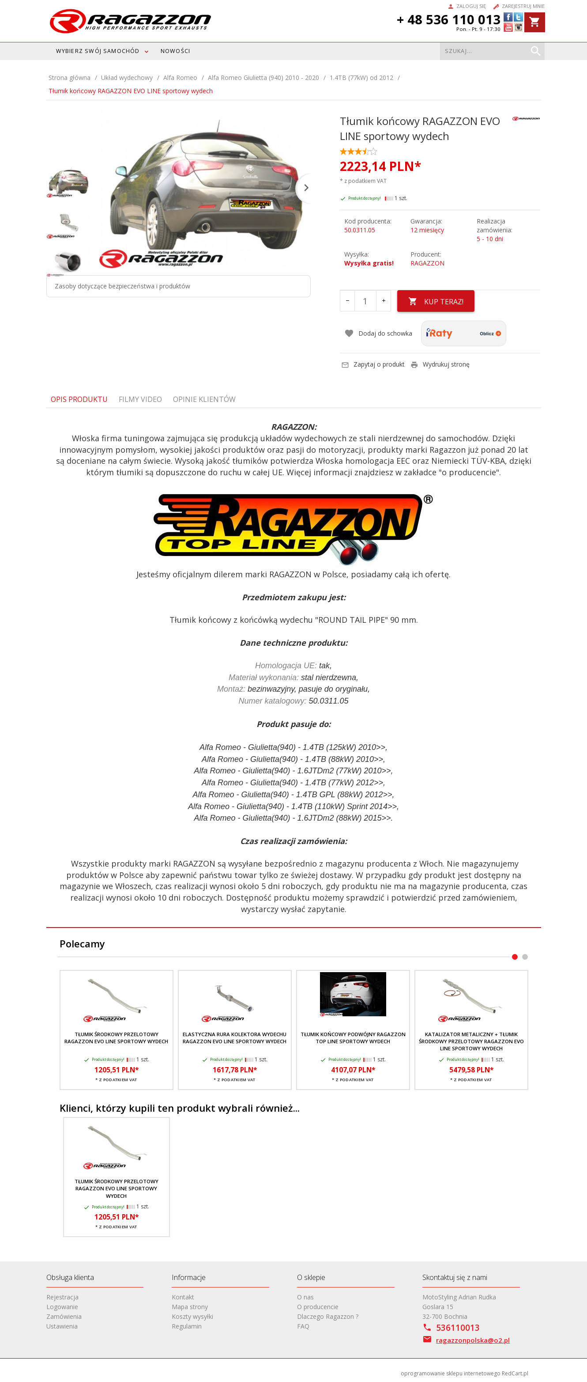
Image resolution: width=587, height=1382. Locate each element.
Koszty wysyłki (192, 1316)
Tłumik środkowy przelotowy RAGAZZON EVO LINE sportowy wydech (116, 1038)
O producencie (318, 1306)
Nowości (175, 51)
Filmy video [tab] (140, 399)
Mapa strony (190, 1306)
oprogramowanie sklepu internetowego (450, 1373)
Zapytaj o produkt (373, 364)
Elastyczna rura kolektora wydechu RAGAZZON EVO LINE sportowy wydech (234, 1038)
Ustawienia (62, 1326)
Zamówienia (64, 1316)
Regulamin (187, 1326)
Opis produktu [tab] (79, 399)
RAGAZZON (427, 263)
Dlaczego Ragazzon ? (327, 1316)
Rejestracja (62, 1297)
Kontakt (183, 1297)
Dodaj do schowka (378, 333)
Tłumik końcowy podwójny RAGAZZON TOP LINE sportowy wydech (353, 1038)
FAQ (303, 1326)
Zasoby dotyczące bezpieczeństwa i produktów (122, 286)
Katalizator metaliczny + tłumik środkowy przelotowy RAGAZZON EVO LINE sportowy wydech (471, 1041)
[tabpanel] (293, 668)
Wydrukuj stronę (440, 364)
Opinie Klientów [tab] (204, 399)
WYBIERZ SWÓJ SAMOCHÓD (98, 51)
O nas (305, 1297)
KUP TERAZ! (435, 302)
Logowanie (62, 1306)
